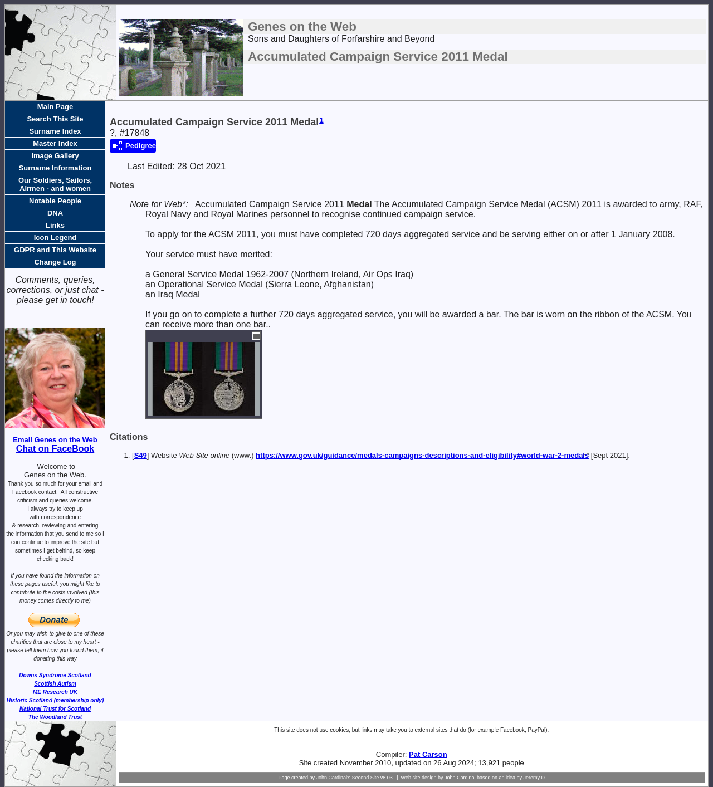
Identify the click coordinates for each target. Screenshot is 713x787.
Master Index (55, 143)
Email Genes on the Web (55, 440)
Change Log (55, 262)
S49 (140, 455)
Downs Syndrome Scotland (55, 675)
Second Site (365, 777)
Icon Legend (55, 237)
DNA (55, 213)
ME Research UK (55, 692)
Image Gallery (55, 155)
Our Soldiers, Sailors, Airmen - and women (55, 184)
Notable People (55, 201)
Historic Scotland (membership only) (55, 700)
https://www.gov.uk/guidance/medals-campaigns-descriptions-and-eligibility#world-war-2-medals (422, 455)
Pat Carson (428, 754)
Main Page (55, 106)
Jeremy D (534, 777)
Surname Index (55, 131)
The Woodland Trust (55, 717)
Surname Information (55, 168)
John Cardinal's (333, 777)
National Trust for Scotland (55, 709)
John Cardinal (460, 777)
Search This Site (55, 119)
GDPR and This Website (55, 250)
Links (55, 225)
